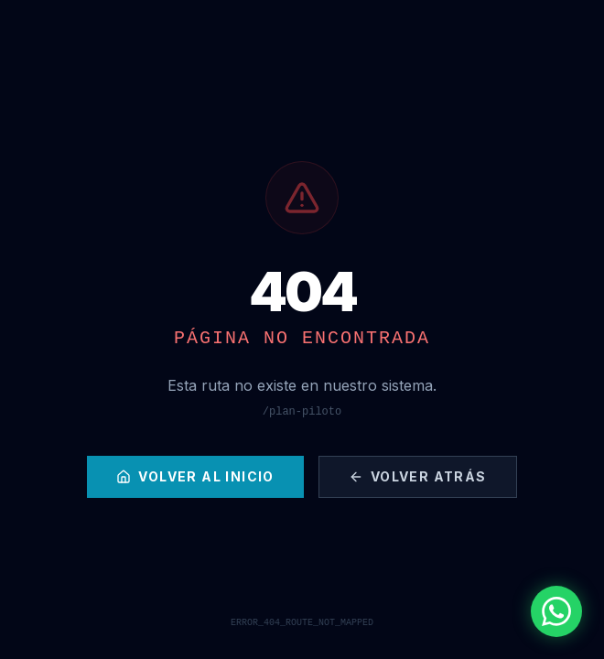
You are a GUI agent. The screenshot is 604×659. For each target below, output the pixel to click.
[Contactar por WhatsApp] (556, 611)
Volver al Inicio (195, 476)
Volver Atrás (418, 476)
